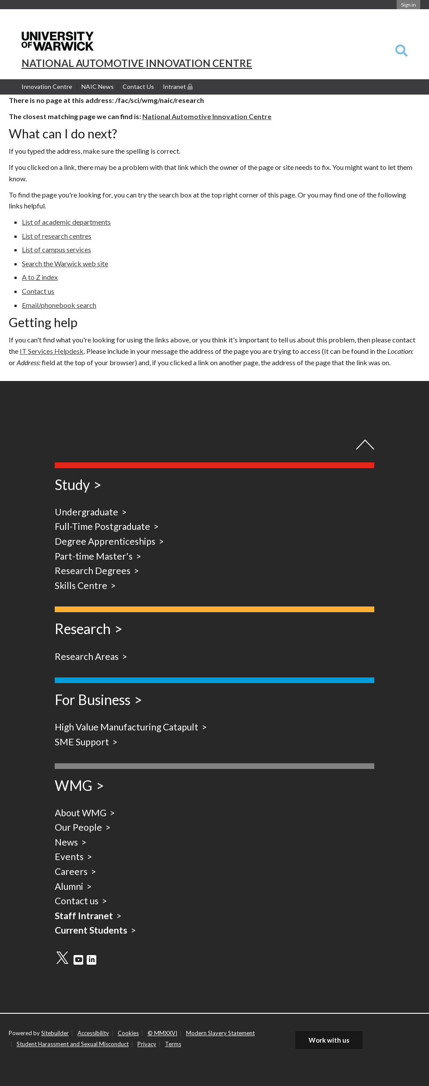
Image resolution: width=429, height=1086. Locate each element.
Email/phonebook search (59, 305)
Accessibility (93, 1033)
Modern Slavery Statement (220, 1033)
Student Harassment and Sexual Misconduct (73, 1043)
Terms (173, 1043)
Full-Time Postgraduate (102, 526)
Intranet (178, 86)
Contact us (38, 291)
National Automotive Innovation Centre (206, 116)
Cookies (128, 1033)
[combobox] (401, 51)
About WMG (80, 812)
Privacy (146, 1043)
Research (83, 628)
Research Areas (87, 656)
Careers (71, 871)
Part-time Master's (94, 555)
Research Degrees (92, 570)
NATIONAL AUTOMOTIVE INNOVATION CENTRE (136, 63)
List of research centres (56, 236)
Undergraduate (86, 511)
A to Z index (40, 277)
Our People (78, 827)
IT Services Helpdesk (52, 351)
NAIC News (97, 86)
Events (69, 856)
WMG (73, 785)
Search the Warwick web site (65, 263)
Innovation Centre (46, 86)
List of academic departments (66, 222)
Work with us (329, 1040)
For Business (92, 699)
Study (72, 484)
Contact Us (138, 86)
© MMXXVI (162, 1033)
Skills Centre (81, 585)
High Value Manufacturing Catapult (126, 726)
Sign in (408, 4)
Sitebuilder (55, 1033)
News (66, 841)
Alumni (69, 886)
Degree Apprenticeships (105, 541)
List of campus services (56, 249)
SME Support (82, 741)
